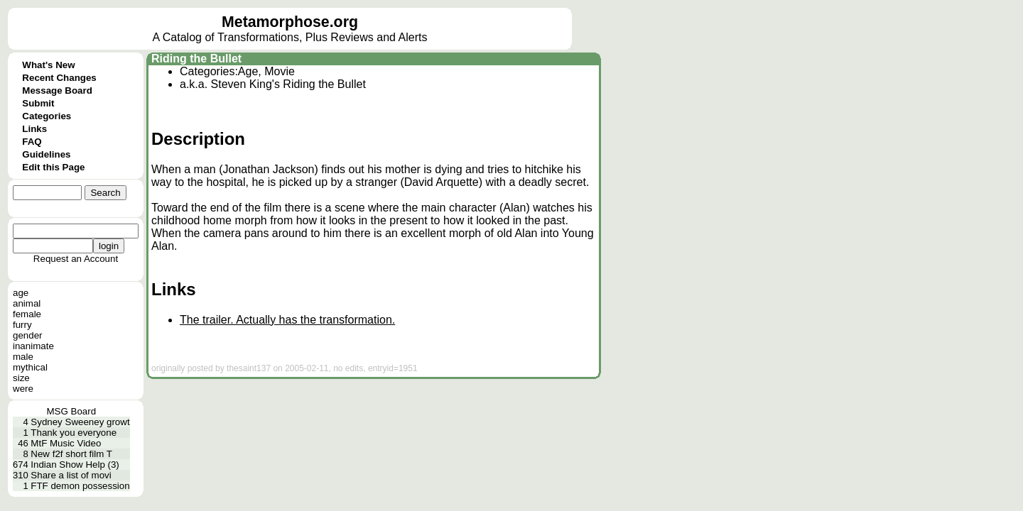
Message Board (57, 90)
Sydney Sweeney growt (80, 422)
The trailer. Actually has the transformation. (287, 320)
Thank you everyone (74, 432)
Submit (38, 103)
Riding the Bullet (196, 59)
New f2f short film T (71, 454)
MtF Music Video (66, 443)
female (27, 314)
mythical (30, 367)
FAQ (31, 141)
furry (22, 324)
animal (26, 303)
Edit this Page (53, 167)
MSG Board (71, 411)
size (21, 378)
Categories (46, 116)
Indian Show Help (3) (75, 464)
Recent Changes (59, 77)
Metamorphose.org (290, 22)
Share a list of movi (71, 475)
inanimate (33, 346)
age (20, 292)
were (23, 388)
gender (28, 335)
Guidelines (46, 154)
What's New (48, 65)
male (23, 356)
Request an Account (75, 258)
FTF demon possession (80, 485)
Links (34, 128)
